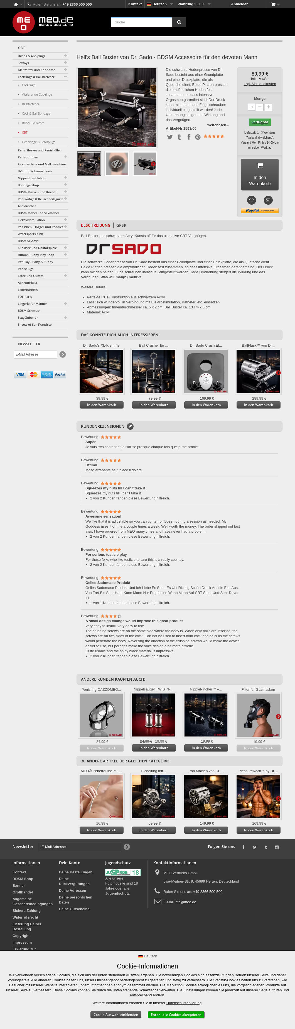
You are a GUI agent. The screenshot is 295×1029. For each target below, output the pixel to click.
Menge (260, 98)
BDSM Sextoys (28, 241)
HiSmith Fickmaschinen (35, 171)
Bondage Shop (28, 185)
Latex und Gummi (31, 276)
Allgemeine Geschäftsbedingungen (33, 903)
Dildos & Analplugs (31, 56)
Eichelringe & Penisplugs (38, 142)
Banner (19, 887)
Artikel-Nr (174, 129)
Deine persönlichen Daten (75, 901)
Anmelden (240, 4)
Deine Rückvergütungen (74, 883)
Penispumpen (28, 157)
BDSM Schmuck (29, 310)
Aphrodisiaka (27, 283)
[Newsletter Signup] (62, 354)
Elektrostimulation (31, 220)
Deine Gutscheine (74, 911)
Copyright (21, 937)
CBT (24, 132)
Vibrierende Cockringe (36, 94)
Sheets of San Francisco (35, 324)
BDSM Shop (23, 880)
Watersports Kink (30, 234)
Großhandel (23, 894)
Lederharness (28, 290)
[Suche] (179, 22)
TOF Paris (25, 296)
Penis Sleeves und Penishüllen (40, 150)
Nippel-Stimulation (32, 178)
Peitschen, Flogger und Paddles (40, 227)
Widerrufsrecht (25, 919)
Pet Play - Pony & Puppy (35, 262)
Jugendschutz (117, 895)
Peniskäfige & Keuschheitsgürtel (41, 199)
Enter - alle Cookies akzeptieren (176, 1014)
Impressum (22, 944)
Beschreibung (95, 227)
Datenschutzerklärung (183, 1003)
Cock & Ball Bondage (35, 113)
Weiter (153, 163)
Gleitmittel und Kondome (36, 70)
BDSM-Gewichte (33, 123)
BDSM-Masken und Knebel (37, 192)
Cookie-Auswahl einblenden (116, 1014)
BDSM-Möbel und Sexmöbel (38, 213)
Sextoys (23, 63)
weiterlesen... (218, 124)
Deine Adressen (72, 892)
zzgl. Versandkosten (260, 84)
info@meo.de (185, 904)
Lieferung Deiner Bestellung (27, 928)
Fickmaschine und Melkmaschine (42, 164)
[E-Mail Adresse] (35, 354)
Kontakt (135, 4)
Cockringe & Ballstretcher (36, 77)
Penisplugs (25, 269)
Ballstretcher (30, 104)
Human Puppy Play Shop (36, 255)
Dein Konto (69, 864)
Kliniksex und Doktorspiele (37, 248)
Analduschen (27, 206)
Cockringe (28, 85)
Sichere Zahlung (27, 912)
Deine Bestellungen (76, 874)
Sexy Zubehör (28, 317)
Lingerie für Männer (32, 303)
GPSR (121, 227)
